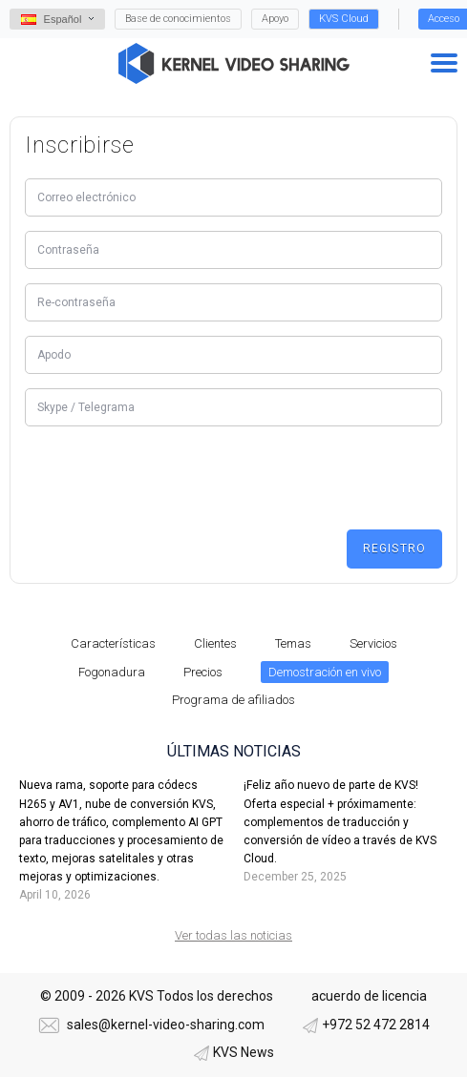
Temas (293, 643)
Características (113, 643)
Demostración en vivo (324, 672)
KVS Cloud (344, 18)
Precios (203, 672)
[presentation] (170, 478)
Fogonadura (111, 672)
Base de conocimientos (178, 18)
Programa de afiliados (233, 700)
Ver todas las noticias (233, 935)
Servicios (373, 643)
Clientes (215, 643)
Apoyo (275, 18)
